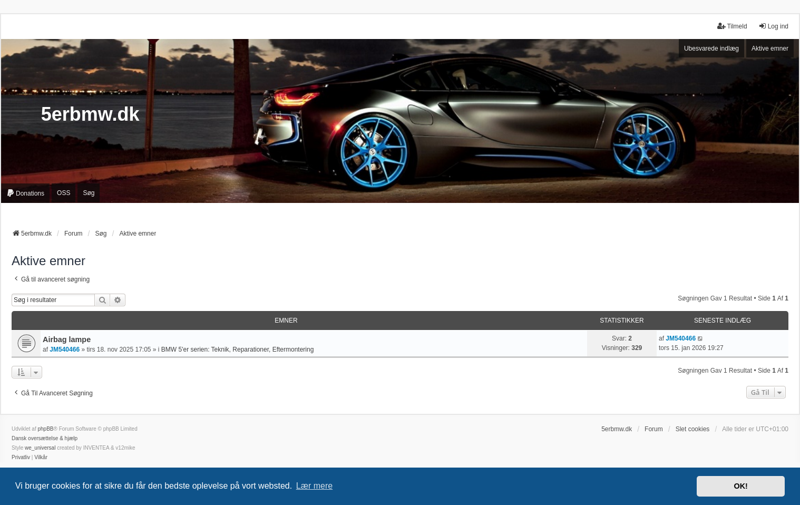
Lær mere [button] (314, 485)
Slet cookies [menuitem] (693, 429)
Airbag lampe (67, 339)
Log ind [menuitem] (773, 26)
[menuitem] (25, 192)
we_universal (40, 448)
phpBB (45, 429)
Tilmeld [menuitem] (732, 26)
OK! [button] (740, 486)
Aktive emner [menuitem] (770, 48)
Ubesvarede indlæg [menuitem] (711, 48)
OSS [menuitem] (63, 193)
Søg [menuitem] (88, 193)
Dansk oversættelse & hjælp (44, 438)
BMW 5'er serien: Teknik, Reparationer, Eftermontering (237, 349)
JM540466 (65, 349)
